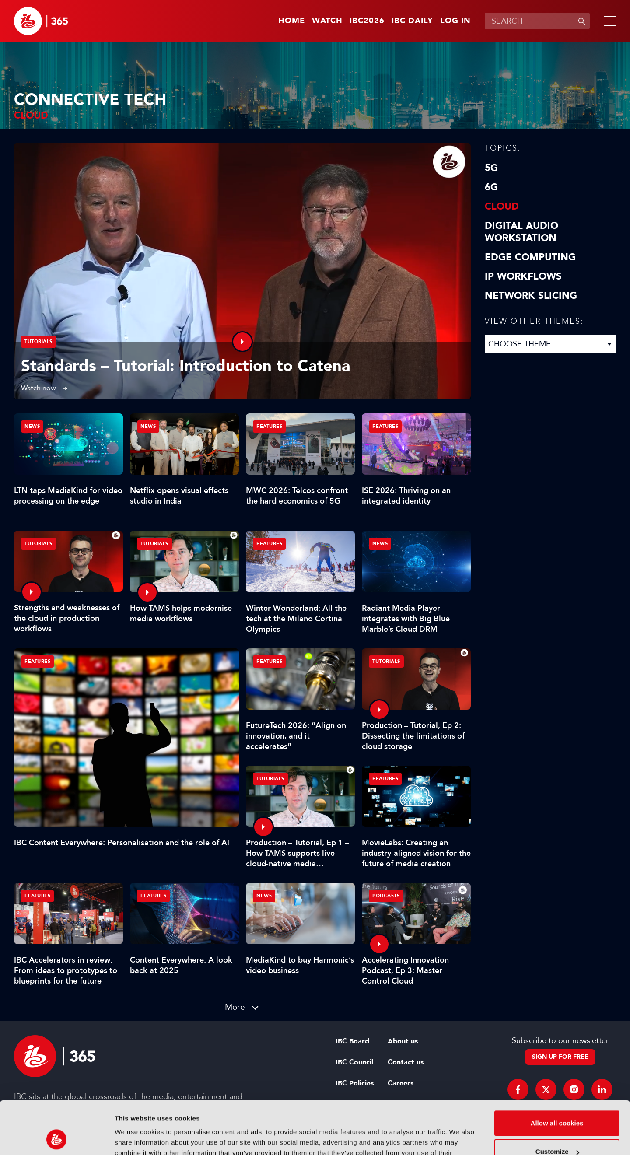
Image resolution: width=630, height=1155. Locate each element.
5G (491, 168)
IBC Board (352, 1041)
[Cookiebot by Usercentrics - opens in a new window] (56, 1137)
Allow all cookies (557, 1073)
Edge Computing (530, 257)
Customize (557, 1102)
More (235, 1006)
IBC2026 (367, 21)
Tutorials (38, 341)
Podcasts (385, 895)
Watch (327, 21)
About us (403, 1041)
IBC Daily (412, 21)
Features (37, 661)
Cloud (502, 206)
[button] (608, 21)
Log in (455, 21)
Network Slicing (531, 295)
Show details (135, 1137)
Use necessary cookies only (557, 1130)
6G (491, 187)
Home (291, 21)
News (32, 426)
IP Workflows (523, 276)
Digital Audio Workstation (521, 232)
